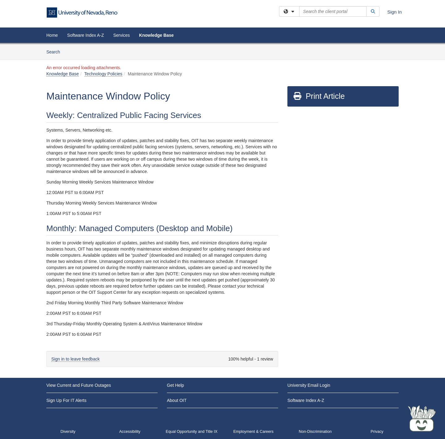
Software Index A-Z (85, 35)
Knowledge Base (156, 35)
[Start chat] (422, 419)
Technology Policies (103, 73)
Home (52, 35)
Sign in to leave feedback (75, 359)
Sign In (394, 12)
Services (121, 35)
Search (55, 51)
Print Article (319, 96)
